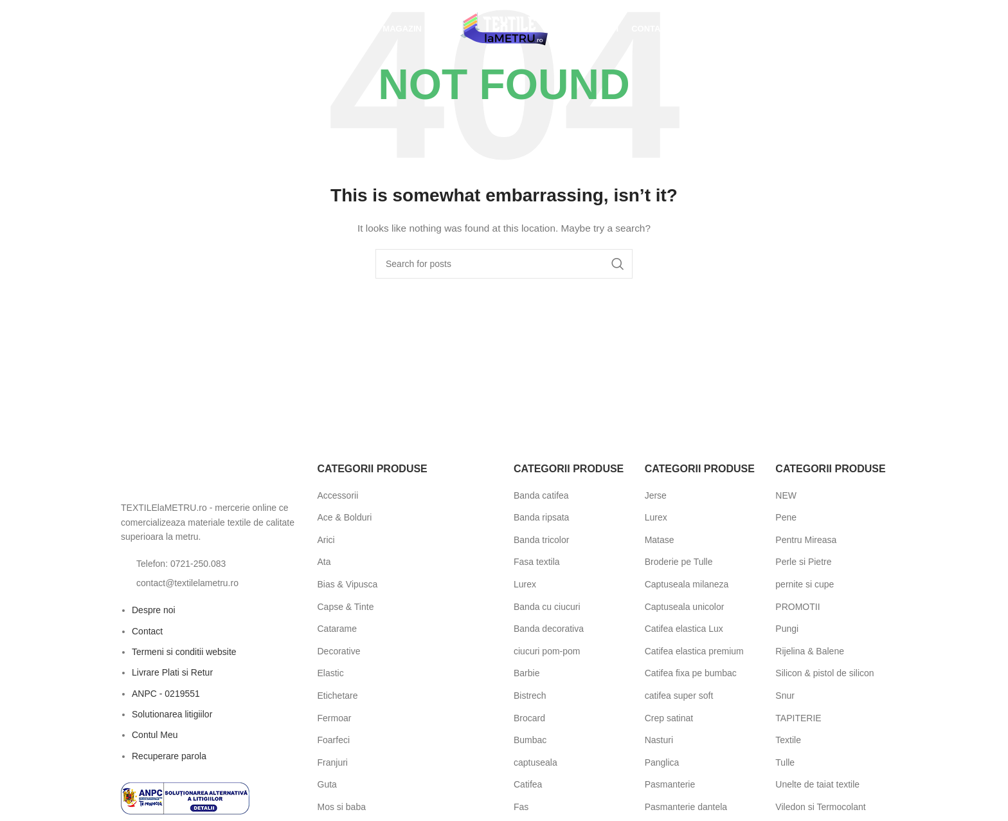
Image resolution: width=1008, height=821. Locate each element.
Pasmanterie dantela (686, 807)
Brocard (529, 718)
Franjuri (333, 762)
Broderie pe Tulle (679, 562)
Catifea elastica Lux (684, 628)
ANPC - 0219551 (166, 693)
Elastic (331, 673)
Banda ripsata (541, 517)
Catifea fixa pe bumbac (691, 673)
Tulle (785, 762)
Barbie (526, 673)
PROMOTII (797, 607)
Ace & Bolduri (345, 517)
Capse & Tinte (346, 607)
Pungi (786, 628)
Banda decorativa (549, 628)
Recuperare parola (169, 756)
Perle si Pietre (803, 562)
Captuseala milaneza (687, 584)
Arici (326, 540)
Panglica (662, 762)
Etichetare (338, 695)
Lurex (525, 584)
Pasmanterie (670, 784)
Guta (327, 784)
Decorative (339, 651)
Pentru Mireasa (805, 540)
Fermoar (335, 718)
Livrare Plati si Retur (172, 672)
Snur (785, 695)
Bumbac (530, 740)
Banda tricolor (541, 540)
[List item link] (209, 564)
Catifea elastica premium (694, 651)
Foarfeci (334, 740)
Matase (659, 540)
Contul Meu (155, 735)
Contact (147, 631)
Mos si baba (342, 807)
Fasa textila (537, 562)
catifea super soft (679, 695)
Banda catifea (541, 495)
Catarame (337, 628)
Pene (786, 517)
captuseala (535, 762)
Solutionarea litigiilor (172, 714)
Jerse (656, 495)
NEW (786, 495)
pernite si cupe (804, 584)
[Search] (504, 264)
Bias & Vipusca (348, 584)
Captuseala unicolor (684, 607)
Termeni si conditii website (184, 652)
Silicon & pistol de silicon (824, 673)
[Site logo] (504, 28)
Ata (324, 562)
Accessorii (338, 495)
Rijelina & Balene (809, 651)
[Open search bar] (120, 28)
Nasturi (659, 740)
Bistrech (530, 695)
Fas (521, 807)
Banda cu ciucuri (547, 607)
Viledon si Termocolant (820, 807)
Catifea (528, 784)
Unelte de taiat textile (817, 784)
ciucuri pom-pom (547, 651)
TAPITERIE (798, 718)
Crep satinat (669, 718)
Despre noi (154, 610)
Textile (788, 740)
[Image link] (191, 477)
